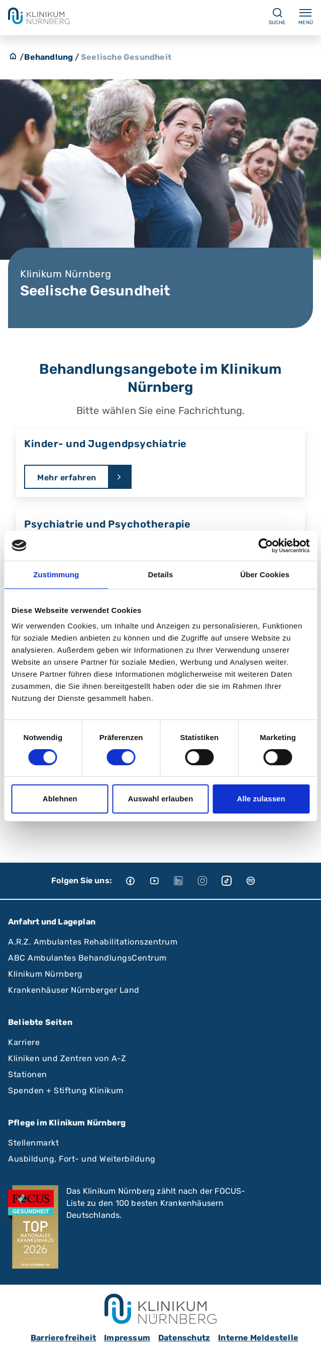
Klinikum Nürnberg (45, 974)
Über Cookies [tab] (264, 574)
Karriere (24, 1042)
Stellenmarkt (33, 1143)
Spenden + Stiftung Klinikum (66, 1090)
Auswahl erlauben (160, 798)
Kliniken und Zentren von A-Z (67, 1058)
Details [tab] (160, 574)
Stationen (27, 1074)
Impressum (127, 1337)
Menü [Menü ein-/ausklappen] (305, 16)
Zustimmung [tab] (56, 574)
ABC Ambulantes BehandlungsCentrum (87, 958)
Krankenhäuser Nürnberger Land (74, 990)
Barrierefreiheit (63, 1337)
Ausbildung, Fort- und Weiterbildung (82, 1159)
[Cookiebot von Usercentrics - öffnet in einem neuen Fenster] (265, 545)
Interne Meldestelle (258, 1337)
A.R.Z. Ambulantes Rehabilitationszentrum (92, 942)
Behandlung (48, 57)
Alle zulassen (261, 798)
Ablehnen (60, 798)
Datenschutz (184, 1337)
